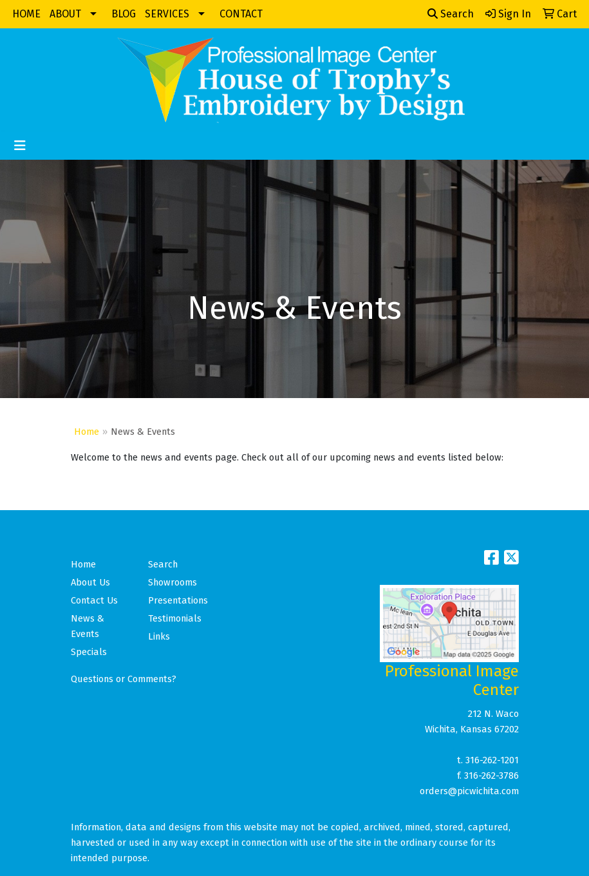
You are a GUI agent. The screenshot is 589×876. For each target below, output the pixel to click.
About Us (90, 582)
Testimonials (174, 618)
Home (86, 431)
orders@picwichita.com (469, 791)
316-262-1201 (492, 760)
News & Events (87, 626)
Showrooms (172, 582)
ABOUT (65, 14)
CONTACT (241, 14)
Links (159, 636)
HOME (26, 14)
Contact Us (94, 600)
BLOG (123, 14)
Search (450, 14)
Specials (89, 652)
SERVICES (167, 14)
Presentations (178, 600)
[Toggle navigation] (19, 146)
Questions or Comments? (123, 679)
